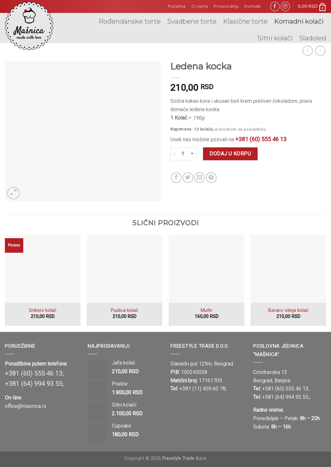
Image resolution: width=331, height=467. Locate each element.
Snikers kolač (43, 310)
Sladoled (312, 38)
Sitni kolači (275, 38)
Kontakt (252, 6)
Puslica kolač (124, 310)
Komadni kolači (299, 21)
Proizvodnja (226, 6)
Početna (177, 6)
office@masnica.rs (25, 406)
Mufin (206, 310)
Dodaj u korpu (230, 154)
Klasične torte (245, 21)
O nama (199, 6)
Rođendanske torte (130, 21)
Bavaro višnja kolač (288, 310)
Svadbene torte (192, 21)
